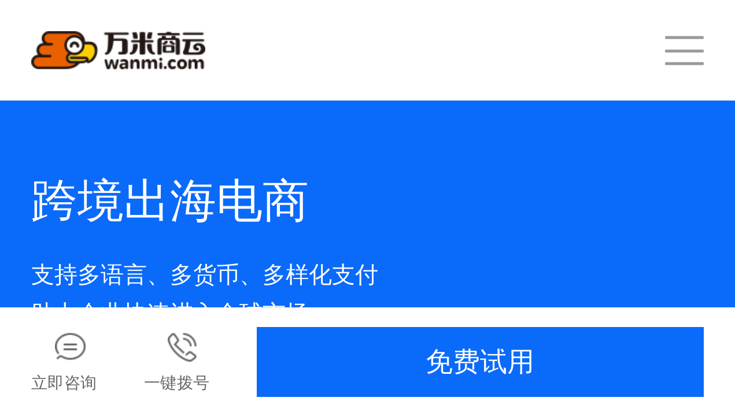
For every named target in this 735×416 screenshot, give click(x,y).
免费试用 (480, 362)
